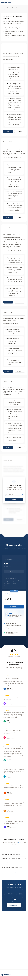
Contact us (21, 842)
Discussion (19, 131)
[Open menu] (25, 2)
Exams (8, 7)
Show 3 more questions (14, 872)
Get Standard (14, 571)
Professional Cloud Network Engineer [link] (11, 9)
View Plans (14, 499)
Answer (8, 131)
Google (14, 7)
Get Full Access (14, 905)
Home (4, 7)
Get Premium (14, 606)
